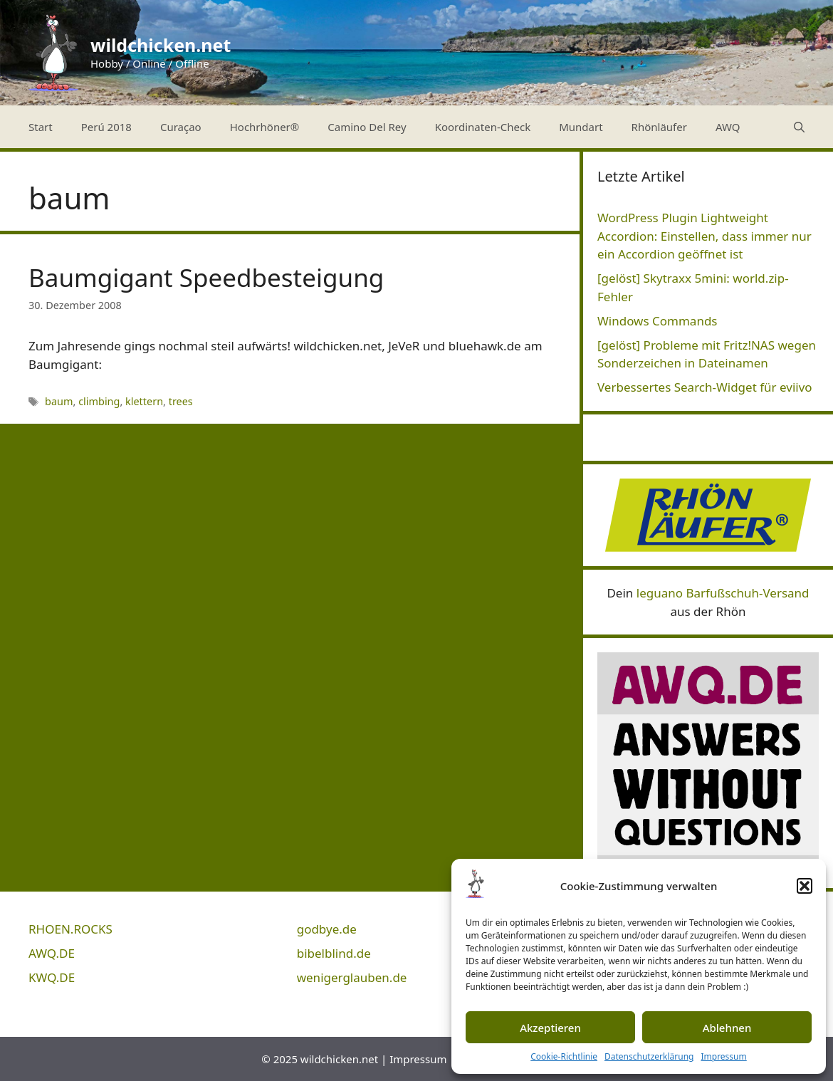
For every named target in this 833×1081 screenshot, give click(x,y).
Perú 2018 (106, 127)
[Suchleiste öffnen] (799, 126)
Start (40, 127)
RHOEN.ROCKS (70, 929)
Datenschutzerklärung (648, 1056)
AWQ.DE (51, 953)
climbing (99, 401)
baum (59, 401)
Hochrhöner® (265, 127)
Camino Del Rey (367, 127)
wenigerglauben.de (352, 977)
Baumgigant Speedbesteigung (206, 277)
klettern (144, 401)
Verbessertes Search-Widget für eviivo (704, 387)
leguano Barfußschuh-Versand (723, 593)
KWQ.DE (51, 977)
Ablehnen (727, 1027)
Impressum (723, 1056)
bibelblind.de (334, 953)
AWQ (728, 127)
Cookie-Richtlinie (563, 1056)
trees (181, 401)
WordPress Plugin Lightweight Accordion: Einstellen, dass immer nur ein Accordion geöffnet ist (704, 235)
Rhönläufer (659, 127)
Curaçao (180, 127)
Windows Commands (657, 321)
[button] (804, 886)
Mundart (580, 127)
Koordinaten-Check (483, 127)
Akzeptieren (550, 1027)
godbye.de (327, 929)
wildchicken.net (160, 45)
